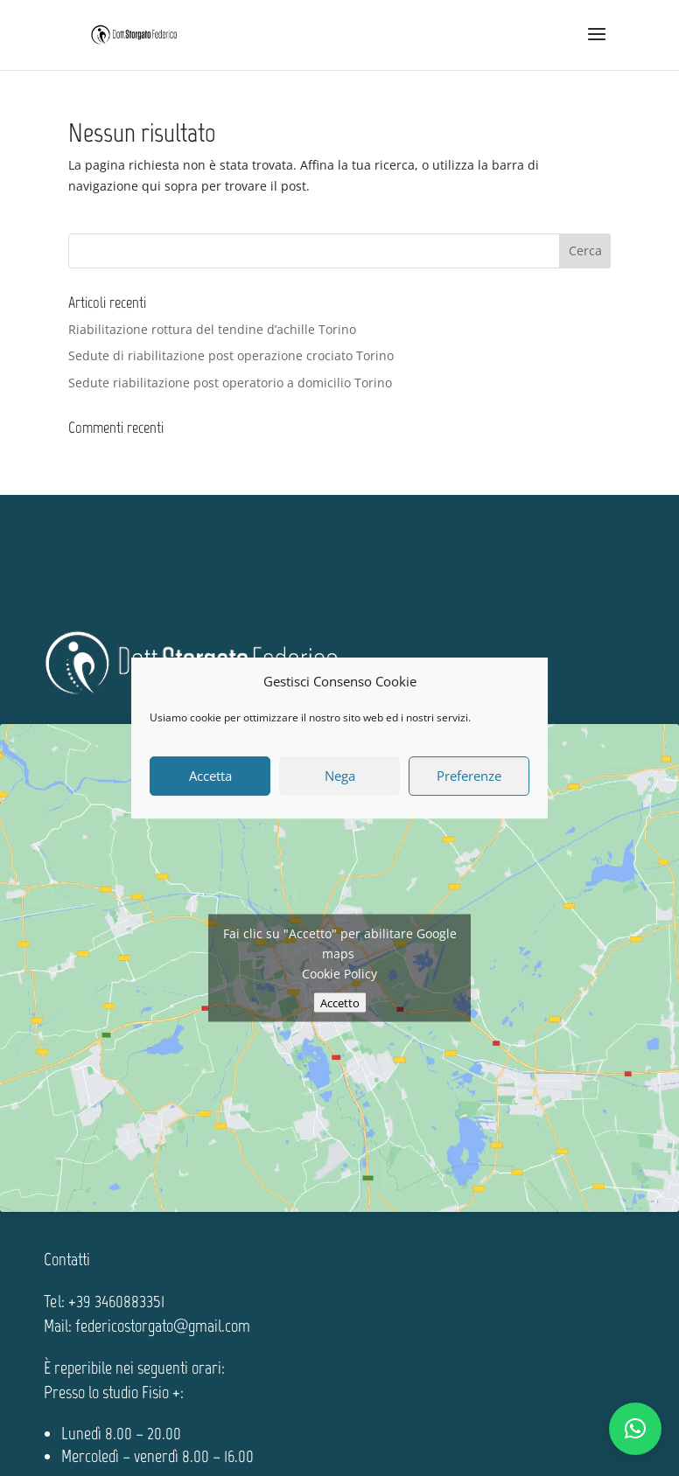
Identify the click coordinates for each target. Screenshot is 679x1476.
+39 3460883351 (116, 1301)
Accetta (210, 775)
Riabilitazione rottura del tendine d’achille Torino (212, 329)
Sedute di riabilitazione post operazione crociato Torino (231, 355)
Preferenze (469, 775)
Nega (340, 775)
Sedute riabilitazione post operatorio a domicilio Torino (230, 382)
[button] (635, 1429)
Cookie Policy (339, 973)
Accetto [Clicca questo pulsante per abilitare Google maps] (340, 1003)
